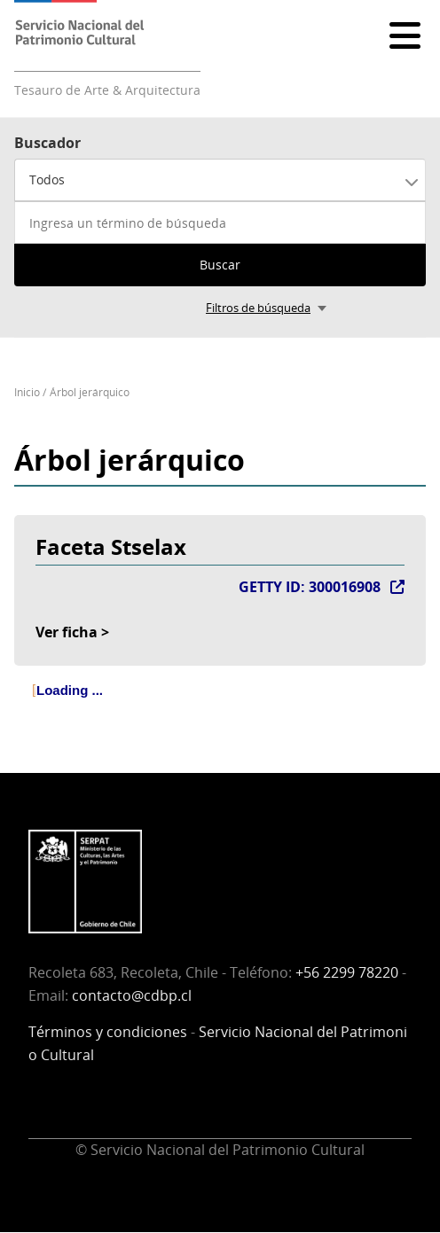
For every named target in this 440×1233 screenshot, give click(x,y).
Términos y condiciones (107, 1032)
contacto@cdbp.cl (132, 995)
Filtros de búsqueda (258, 308)
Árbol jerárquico (90, 392)
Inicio (27, 392)
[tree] (220, 705)
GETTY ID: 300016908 (310, 587)
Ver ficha (66, 632)
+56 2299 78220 (346, 972)
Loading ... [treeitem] (69, 690)
